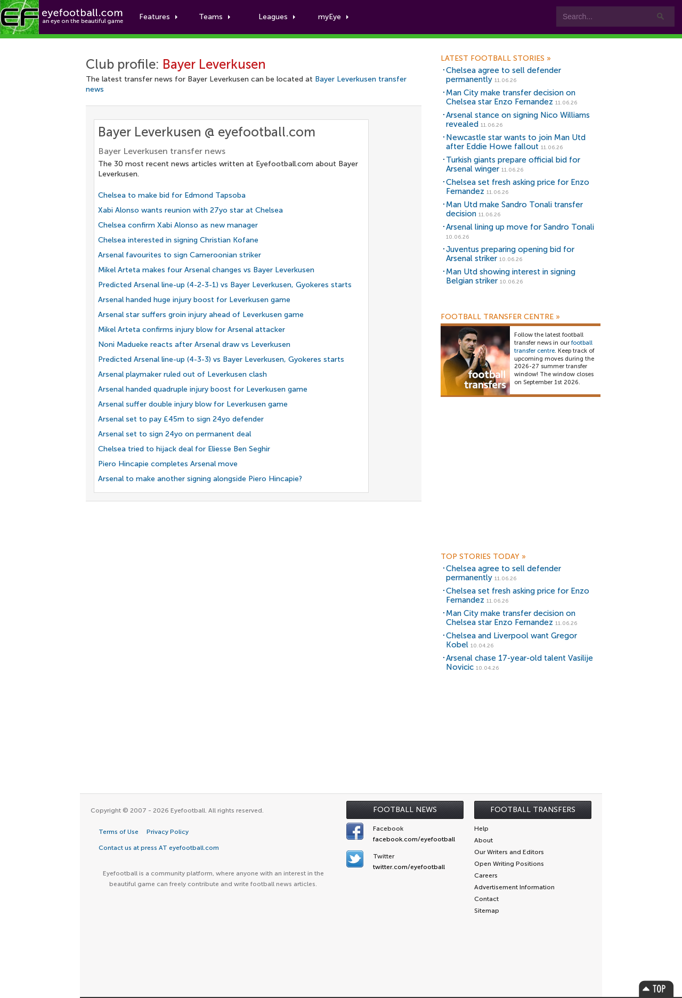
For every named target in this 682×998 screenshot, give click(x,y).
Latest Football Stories (496, 58)
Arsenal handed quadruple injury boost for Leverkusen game (202, 389)
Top (656, 988)
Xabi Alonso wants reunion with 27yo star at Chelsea (190, 210)
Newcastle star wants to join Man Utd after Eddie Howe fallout (516, 142)
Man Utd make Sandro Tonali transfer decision (514, 209)
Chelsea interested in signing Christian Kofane (178, 240)
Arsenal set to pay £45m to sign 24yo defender (181, 419)
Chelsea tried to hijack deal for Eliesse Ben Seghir (184, 448)
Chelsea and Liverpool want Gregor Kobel (511, 640)
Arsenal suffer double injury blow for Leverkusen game (193, 404)
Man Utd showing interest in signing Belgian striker (510, 276)
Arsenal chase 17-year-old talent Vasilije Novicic (519, 662)
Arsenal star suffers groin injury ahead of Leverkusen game (201, 314)
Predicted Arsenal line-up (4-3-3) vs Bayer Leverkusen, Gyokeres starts (221, 359)
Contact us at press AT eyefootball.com (159, 848)
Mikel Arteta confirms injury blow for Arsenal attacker (191, 329)
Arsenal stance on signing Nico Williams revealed (518, 119)
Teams (214, 16)
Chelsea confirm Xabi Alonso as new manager (178, 225)
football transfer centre (553, 346)
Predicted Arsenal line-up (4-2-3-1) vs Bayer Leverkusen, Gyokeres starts (225, 284)
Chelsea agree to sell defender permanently (503, 75)
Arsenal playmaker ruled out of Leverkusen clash (182, 374)
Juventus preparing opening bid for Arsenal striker (510, 254)
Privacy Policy (168, 831)
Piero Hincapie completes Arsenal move (168, 463)
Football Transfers (532, 809)
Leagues (276, 16)
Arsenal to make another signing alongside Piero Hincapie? (200, 478)
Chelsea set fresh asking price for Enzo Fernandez (517, 186)
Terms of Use (119, 831)
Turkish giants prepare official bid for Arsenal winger (513, 164)
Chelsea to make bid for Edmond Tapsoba (172, 195)
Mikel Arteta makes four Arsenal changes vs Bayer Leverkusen (206, 269)
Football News (405, 809)
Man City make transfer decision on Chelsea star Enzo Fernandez (510, 97)
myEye (333, 16)
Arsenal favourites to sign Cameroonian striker (179, 254)
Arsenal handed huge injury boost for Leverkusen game (194, 299)
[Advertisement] (520, 478)
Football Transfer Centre (500, 317)
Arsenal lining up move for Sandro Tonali (520, 227)
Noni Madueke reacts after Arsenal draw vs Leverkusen (194, 344)
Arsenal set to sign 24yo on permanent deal (174, 434)
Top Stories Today (483, 556)
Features (158, 16)
